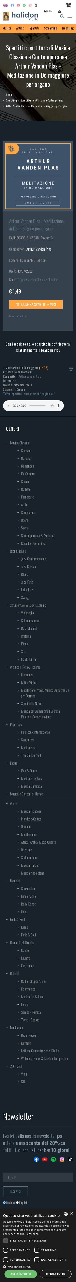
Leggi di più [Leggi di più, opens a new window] (33, 1234)
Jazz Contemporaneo (33, 558)
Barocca (26, 458)
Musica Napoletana (32, 873)
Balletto (26, 489)
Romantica (27, 466)
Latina (13, 763)
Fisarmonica (28, 989)
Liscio (24, 1004)
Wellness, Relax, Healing (25, 667)
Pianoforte (27, 497)
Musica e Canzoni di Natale (26, 793)
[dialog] (38, 1245)
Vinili (24, 1074)
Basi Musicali (29, 628)
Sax (23, 651)
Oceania (26, 826)
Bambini (15, 880)
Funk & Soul (17, 919)
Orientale (26, 849)
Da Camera (28, 473)
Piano (24, 643)
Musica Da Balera (32, 996)
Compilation (28, 512)
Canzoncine (28, 888)
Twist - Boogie (30, 1019)
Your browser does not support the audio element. (33, 405)
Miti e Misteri (29, 682)
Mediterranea (29, 834)
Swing (25, 597)
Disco (24, 927)
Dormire (26, 1043)
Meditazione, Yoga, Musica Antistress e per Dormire (45, 692)
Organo (22, 279)
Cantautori (27, 739)
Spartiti (34, 28)
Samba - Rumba (31, 1012)
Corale (25, 481)
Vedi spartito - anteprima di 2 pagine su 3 (29, 393)
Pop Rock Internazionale (36, 732)
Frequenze (27, 674)
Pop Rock (16, 724)
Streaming (50, 28)
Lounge (25, 958)
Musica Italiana (30, 865)
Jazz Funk (27, 582)
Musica (7, 28)
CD (23, 1081)
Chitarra (26, 636)
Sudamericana (29, 857)
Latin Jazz (27, 589)
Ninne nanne (28, 896)
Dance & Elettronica (22, 942)
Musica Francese (31, 811)
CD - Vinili (16, 1066)
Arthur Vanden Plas (39, 249)
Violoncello (27, 612)
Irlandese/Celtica (31, 819)
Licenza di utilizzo (18, 316)
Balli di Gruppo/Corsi (33, 981)
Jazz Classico (29, 566)
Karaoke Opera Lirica (33, 543)
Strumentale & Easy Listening (28, 605)
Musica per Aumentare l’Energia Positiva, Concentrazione (40, 713)
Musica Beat (28, 747)
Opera (24, 520)
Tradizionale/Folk (31, 755)
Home (9, 95)
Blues (24, 574)
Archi (24, 504)
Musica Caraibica (31, 786)
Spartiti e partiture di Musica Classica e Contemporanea (34, 100)
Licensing (68, 28)
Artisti (20, 28)
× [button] (71, 1213)
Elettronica (27, 965)
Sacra (24, 527)
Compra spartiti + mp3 (36, 304)
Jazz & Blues (18, 551)
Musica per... (17, 1027)
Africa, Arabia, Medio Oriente (38, 842)
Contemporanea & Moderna (37, 535)
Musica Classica (37, 279)
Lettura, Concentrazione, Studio (40, 1050)
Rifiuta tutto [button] (55, 1274)
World (13, 803)
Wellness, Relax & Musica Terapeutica (44, 1058)
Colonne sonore (30, 620)
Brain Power (28, 1035)
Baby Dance (28, 904)
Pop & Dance (29, 770)
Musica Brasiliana (32, 778)
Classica (53, 279)
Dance (25, 950)
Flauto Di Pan (29, 659)
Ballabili (14, 973)
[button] (38, 1266)
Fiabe (24, 911)
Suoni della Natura (32, 703)
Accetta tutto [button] (21, 1274)
